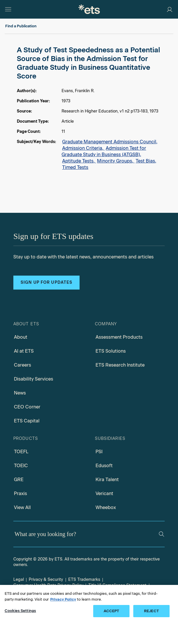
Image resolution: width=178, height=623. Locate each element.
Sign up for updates (46, 282)
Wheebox (106, 507)
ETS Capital (26, 421)
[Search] (161, 534)
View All (22, 507)
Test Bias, (146, 161)
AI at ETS (24, 351)
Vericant (104, 493)
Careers (22, 365)
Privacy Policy (63, 599)
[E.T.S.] (89, 9)
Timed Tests (75, 167)
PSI (99, 451)
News (20, 393)
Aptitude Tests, (79, 161)
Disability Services (33, 379)
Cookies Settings (20, 610)
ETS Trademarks (84, 579)
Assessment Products (119, 337)
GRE (19, 479)
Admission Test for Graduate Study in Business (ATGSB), (104, 151)
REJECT (151, 611)
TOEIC (21, 465)
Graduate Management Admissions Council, (109, 141)
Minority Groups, (115, 161)
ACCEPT (111, 611)
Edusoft (104, 465)
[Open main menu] (8, 9)
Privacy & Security (46, 579)
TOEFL (21, 451)
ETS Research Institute (120, 365)
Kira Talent (107, 479)
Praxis (20, 493)
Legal (18, 579)
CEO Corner (27, 407)
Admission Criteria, (83, 148)
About (20, 337)
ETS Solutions (111, 351)
